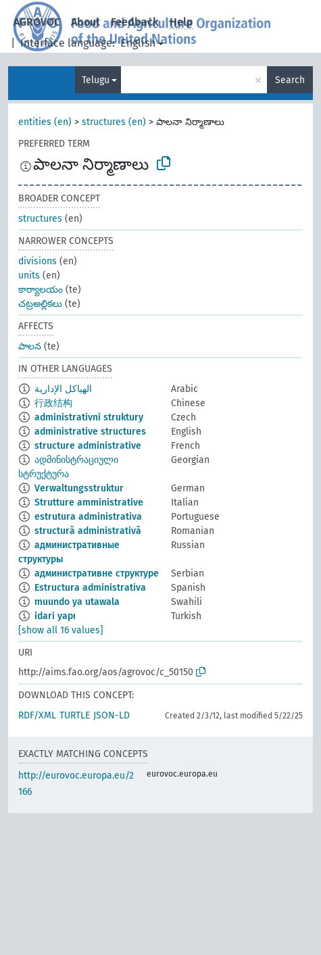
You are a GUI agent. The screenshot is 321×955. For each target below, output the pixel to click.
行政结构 (53, 403)
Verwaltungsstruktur (79, 488)
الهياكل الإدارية (63, 389)
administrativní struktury (88, 417)
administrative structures (90, 431)
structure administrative (87, 445)
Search (290, 80)
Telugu (95, 80)
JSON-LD (111, 715)
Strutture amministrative (88, 502)
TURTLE (74, 715)
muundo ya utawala (77, 602)
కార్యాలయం (40, 289)
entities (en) (45, 122)
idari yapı (55, 616)
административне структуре (96, 573)
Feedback (135, 22)
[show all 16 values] (60, 630)
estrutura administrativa (88, 516)
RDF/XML (37, 715)
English (137, 42)
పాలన (29, 346)
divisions (37, 261)
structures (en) (114, 122)
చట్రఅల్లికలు (40, 304)
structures (40, 218)
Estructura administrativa (90, 587)
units (29, 275)
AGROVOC (37, 22)
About (85, 22)
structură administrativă (87, 531)
